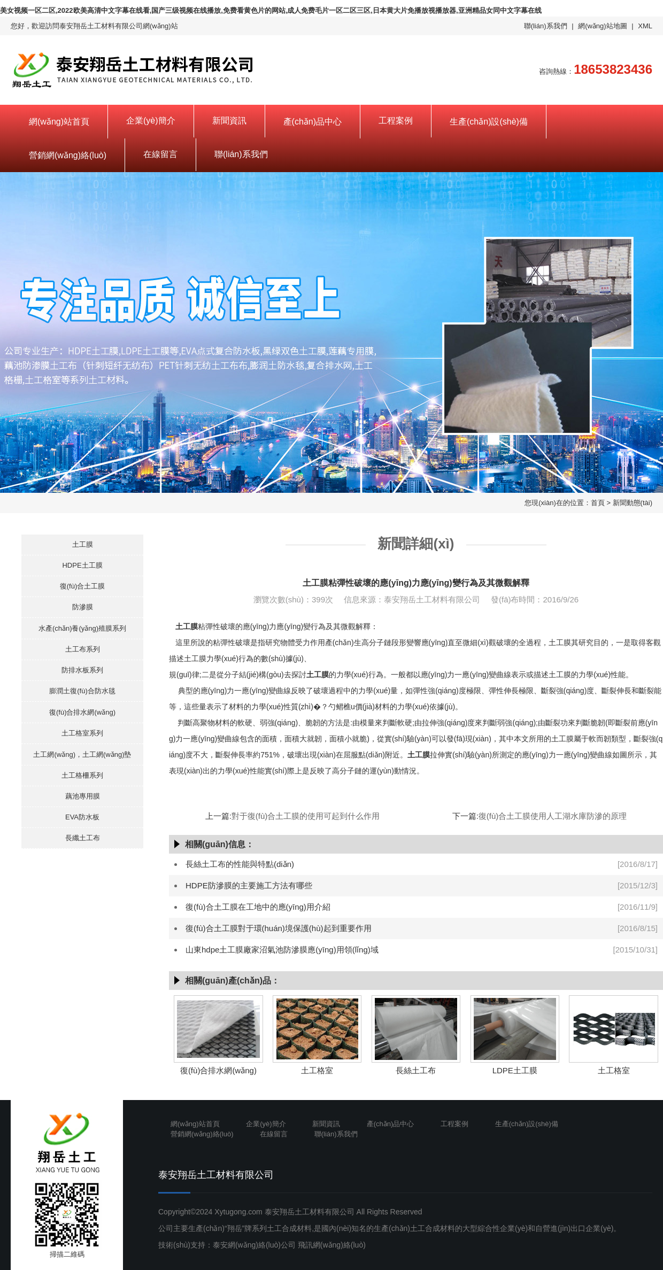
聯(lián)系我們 (545, 26)
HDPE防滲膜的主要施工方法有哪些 (249, 885)
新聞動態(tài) (632, 503)
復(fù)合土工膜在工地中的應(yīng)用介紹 (258, 906)
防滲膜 (82, 607)
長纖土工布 (82, 838)
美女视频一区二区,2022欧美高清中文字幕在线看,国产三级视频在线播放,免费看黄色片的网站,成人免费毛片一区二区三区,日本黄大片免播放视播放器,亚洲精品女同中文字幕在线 (271, 10)
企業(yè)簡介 (150, 120)
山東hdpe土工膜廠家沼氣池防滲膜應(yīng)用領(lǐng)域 (282, 949)
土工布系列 (82, 649)
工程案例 (396, 120)
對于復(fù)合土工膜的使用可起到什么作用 (306, 815)
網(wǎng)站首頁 (59, 121)
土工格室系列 (82, 733)
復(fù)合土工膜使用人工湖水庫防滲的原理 (553, 815)
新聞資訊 (229, 120)
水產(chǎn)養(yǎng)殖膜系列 (82, 628)
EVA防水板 (82, 817)
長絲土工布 (416, 1070)
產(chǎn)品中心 (312, 121)
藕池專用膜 (82, 796)
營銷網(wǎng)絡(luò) (67, 155)
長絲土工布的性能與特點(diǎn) (240, 864)
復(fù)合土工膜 (82, 586)
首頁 (598, 503)
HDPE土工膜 (82, 565)
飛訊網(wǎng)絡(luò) (332, 1245)
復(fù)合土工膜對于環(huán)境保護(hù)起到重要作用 (279, 928)
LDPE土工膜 (514, 1070)
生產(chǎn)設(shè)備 (489, 121)
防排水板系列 (82, 670)
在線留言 (160, 154)
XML (645, 26)
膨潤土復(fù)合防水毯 (82, 691)
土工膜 (82, 544)
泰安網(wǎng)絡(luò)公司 (254, 1245)
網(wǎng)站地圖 (602, 26)
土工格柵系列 (82, 775)
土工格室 (317, 1070)
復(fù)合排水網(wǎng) (82, 712)
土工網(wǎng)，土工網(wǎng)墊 (82, 754)
